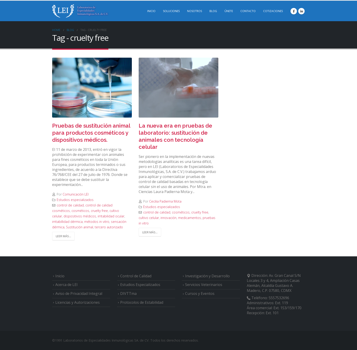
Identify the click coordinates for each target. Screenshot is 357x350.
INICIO (151, 11)
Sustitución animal (79, 227)
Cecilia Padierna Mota (165, 201)
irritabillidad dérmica (67, 221)
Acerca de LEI (66, 284)
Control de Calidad (135, 275)
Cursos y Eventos (199, 293)
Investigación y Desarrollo (207, 275)
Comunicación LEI (76, 194)
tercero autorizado (109, 227)
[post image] (92, 88)
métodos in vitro (96, 221)
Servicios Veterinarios (203, 284)
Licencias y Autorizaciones (77, 302)
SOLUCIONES (171, 11)
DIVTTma (128, 293)
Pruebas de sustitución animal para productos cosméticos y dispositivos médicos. (91, 132)
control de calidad (70, 205)
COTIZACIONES (273, 11)
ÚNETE (228, 11)
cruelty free (99, 210)
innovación (168, 218)
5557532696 (279, 297)
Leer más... (63, 236)
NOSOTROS (194, 11)
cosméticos (80, 210)
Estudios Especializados (140, 284)
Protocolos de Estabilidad (141, 302)
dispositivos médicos (80, 216)
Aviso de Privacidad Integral (78, 293)
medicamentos (189, 218)
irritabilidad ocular (111, 216)
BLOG (213, 11)
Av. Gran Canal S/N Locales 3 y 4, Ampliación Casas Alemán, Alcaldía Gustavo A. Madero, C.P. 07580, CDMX (274, 283)
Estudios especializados (75, 200)
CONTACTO (248, 11)
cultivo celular (149, 218)
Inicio (59, 275)
